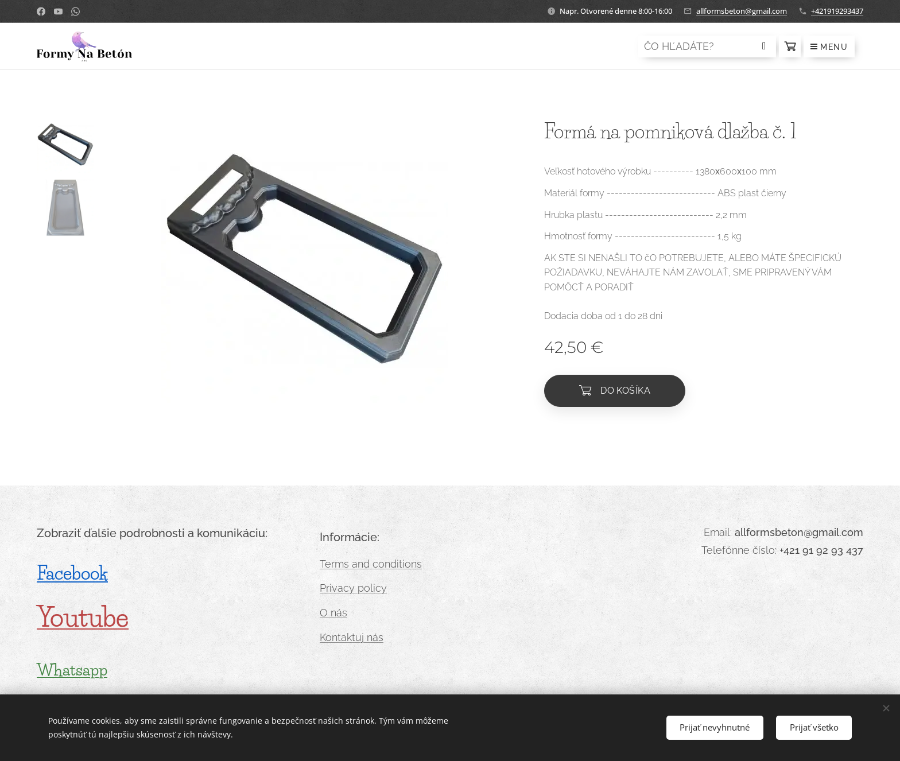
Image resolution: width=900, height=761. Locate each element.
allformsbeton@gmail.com (741, 11)
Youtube (83, 617)
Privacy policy (353, 588)
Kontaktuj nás (351, 637)
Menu (829, 47)
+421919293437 (837, 11)
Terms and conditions (371, 564)
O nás (333, 613)
